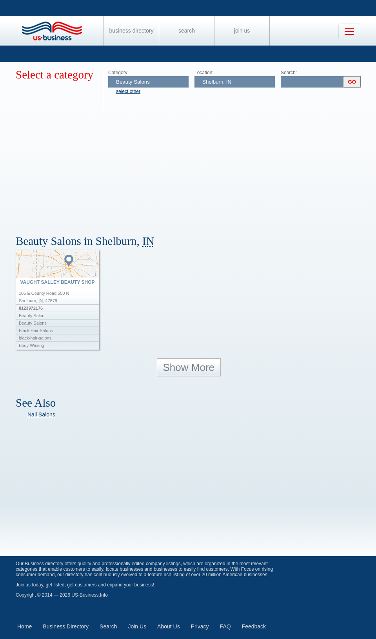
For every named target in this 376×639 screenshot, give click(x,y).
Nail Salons (41, 414)
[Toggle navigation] (349, 31)
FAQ (225, 626)
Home (24, 626)
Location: (204, 72)
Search (186, 30)
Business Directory (131, 30)
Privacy (200, 626)
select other (128, 91)
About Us (168, 626)
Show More (189, 367)
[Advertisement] (196, 168)
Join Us (242, 30)
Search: (289, 72)
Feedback (254, 626)
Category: (118, 72)
